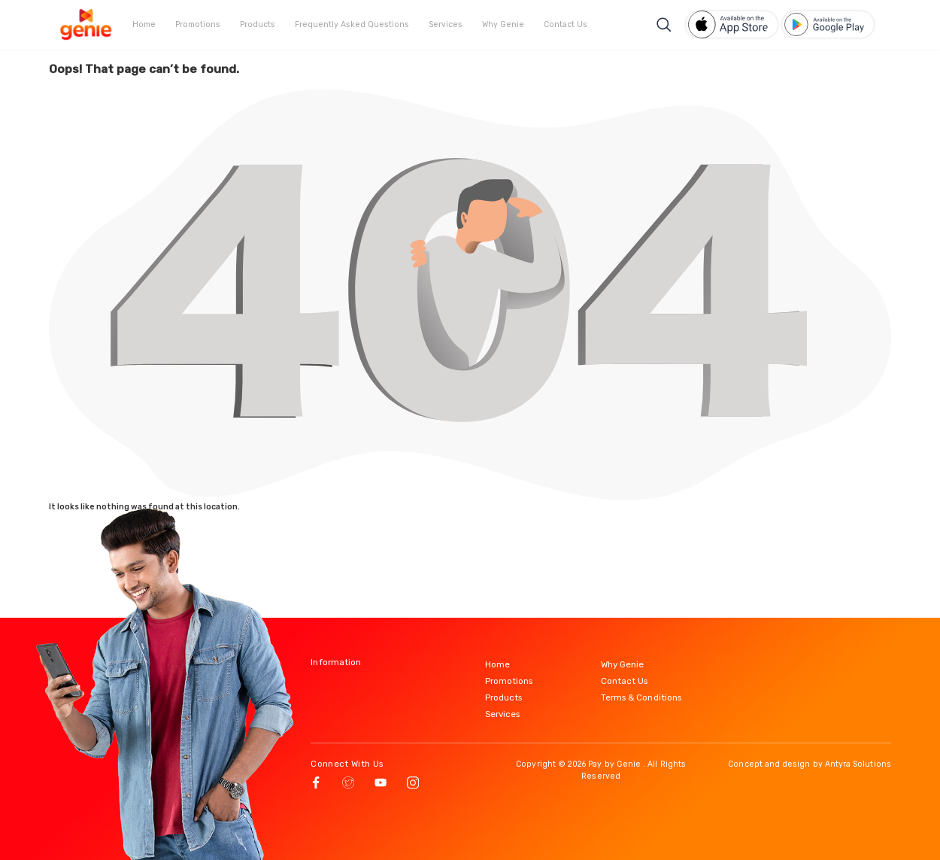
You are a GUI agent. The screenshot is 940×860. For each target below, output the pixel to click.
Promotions (197, 24)
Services (445, 24)
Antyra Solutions (858, 764)
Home (144, 24)
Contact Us (565, 24)
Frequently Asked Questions (352, 24)
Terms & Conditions (641, 697)
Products (257, 24)
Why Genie (503, 24)
